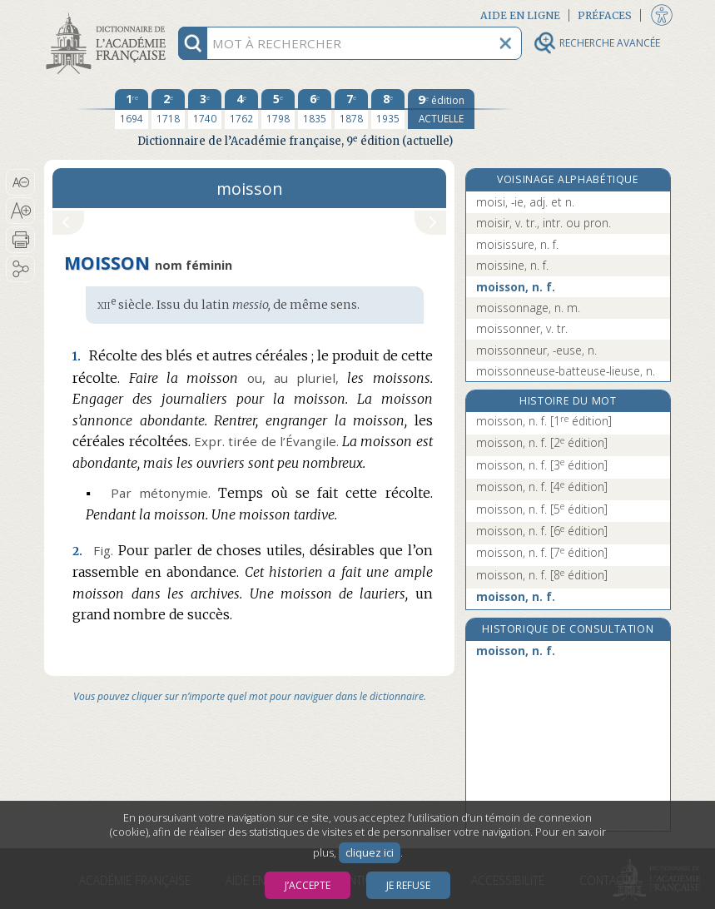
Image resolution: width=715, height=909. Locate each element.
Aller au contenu (109, 14)
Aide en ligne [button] (520, 15)
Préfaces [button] (605, 15)
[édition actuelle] (441, 109)
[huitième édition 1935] (388, 109)
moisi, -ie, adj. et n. (525, 202)
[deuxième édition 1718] (168, 109)
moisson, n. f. (515, 287)
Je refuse (408, 885)
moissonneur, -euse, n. (536, 350)
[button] (20, 182)
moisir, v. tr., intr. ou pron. (543, 223)
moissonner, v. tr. (522, 328)
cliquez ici (369, 853)
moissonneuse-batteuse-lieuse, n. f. (565, 379)
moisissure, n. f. (517, 244)
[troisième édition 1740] (204, 109)
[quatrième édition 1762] (241, 109)
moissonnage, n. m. (528, 307)
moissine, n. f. (512, 265)
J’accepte (307, 885)
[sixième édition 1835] (314, 109)
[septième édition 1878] (351, 109)
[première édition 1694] (131, 109)
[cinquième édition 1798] (278, 109)
